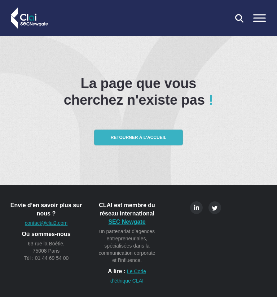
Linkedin (196, 207)
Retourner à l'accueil (139, 137)
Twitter (214, 207)
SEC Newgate (126, 222)
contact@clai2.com (46, 223)
